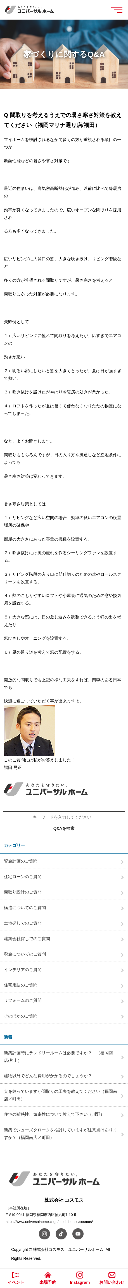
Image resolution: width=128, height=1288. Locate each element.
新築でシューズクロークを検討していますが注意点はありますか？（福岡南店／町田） (60, 1133)
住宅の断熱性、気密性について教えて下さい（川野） (54, 1114)
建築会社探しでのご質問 (27, 938)
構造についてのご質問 (25, 907)
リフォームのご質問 (23, 1000)
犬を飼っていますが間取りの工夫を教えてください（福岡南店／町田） (60, 1095)
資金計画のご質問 (20, 861)
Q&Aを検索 (64, 828)
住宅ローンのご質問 (23, 876)
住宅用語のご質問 (20, 985)
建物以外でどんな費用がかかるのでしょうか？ (48, 1075)
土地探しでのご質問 (23, 923)
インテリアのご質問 (23, 969)
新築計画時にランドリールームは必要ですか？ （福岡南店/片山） (58, 1056)
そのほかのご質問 (20, 1016)
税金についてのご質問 (25, 954)
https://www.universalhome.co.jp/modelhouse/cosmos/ (49, 1222)
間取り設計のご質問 (23, 892)
